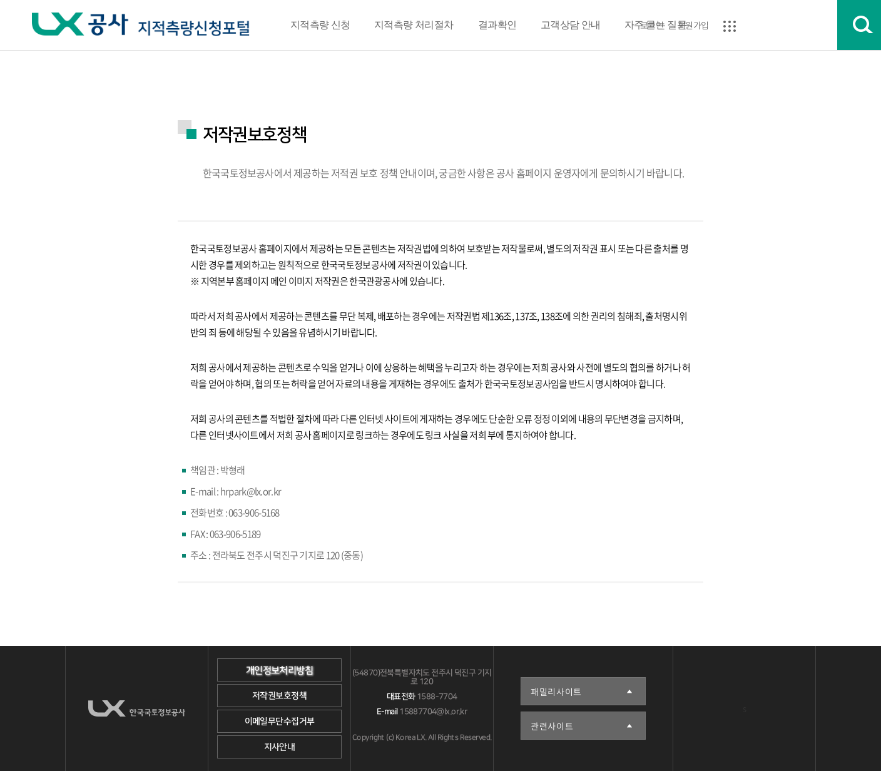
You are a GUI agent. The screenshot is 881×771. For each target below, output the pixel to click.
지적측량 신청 (320, 24)
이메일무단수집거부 (280, 722)
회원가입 (693, 25)
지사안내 (279, 747)
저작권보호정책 (279, 696)
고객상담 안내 (571, 24)
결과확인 (496, 24)
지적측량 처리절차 (414, 24)
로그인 (651, 25)
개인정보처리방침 (279, 670)
